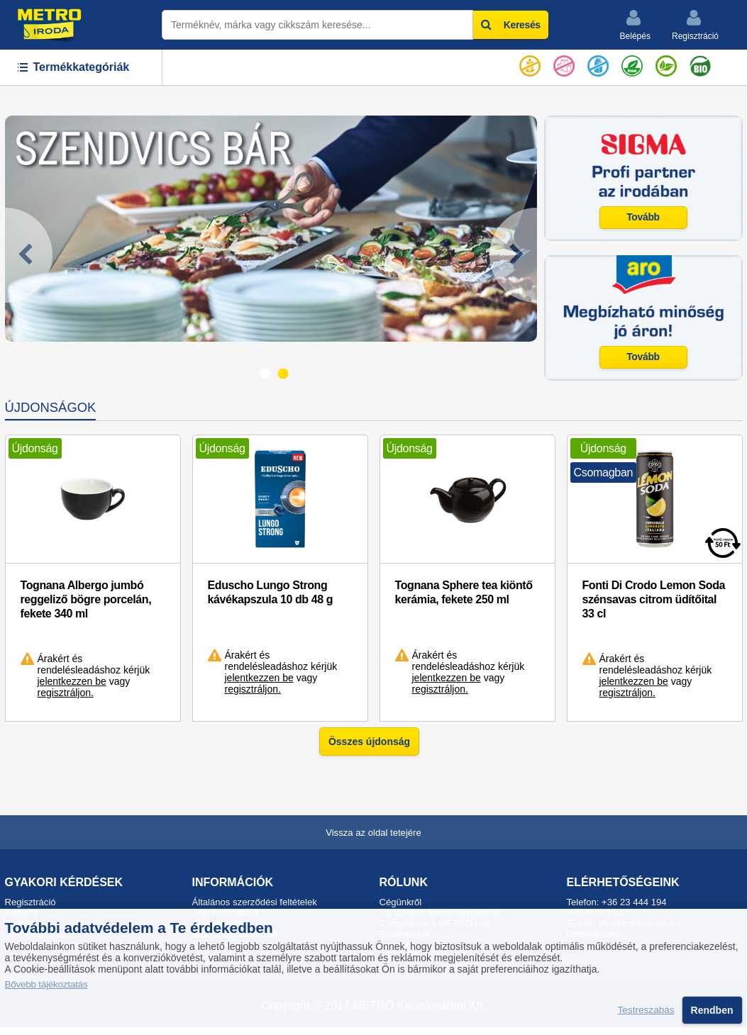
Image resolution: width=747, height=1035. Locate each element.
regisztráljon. (66, 692)
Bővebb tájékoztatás (46, 984)
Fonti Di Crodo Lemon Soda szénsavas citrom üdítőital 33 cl (654, 599)
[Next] (513, 255)
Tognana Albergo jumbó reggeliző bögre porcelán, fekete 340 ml (86, 599)
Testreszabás (646, 1010)
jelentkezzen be (72, 681)
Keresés (511, 24)
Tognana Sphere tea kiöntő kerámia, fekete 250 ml (464, 592)
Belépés (635, 25)
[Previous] (28, 255)
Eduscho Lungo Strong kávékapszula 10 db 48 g (270, 592)
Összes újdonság (369, 741)
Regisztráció (695, 25)
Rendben (712, 1010)
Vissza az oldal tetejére (373, 832)
